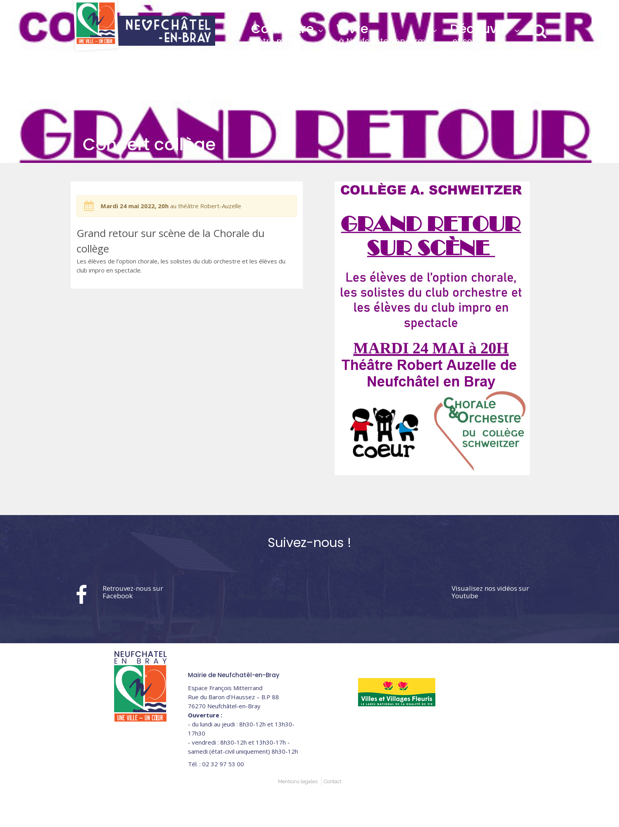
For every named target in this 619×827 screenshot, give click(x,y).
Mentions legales (297, 781)
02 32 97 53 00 (479, 7)
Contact (332, 781)
